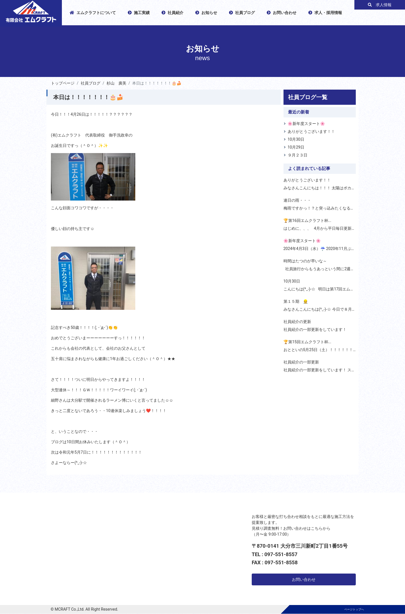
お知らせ (206, 12)
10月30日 (296, 139)
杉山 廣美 (116, 83)
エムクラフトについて (93, 12)
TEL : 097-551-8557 (275, 554)
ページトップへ (354, 609)
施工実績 (139, 12)
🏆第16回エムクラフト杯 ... (307, 220)
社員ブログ (242, 12)
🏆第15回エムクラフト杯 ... (307, 342)
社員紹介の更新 (297, 321)
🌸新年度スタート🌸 (306, 123)
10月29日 (296, 147)
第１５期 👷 (296, 301)
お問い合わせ (281, 12)
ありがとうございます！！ (311, 131)
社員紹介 (172, 12)
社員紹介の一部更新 (301, 362)
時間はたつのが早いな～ (305, 261)
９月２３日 (297, 155)
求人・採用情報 (325, 12)
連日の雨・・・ (297, 200)
